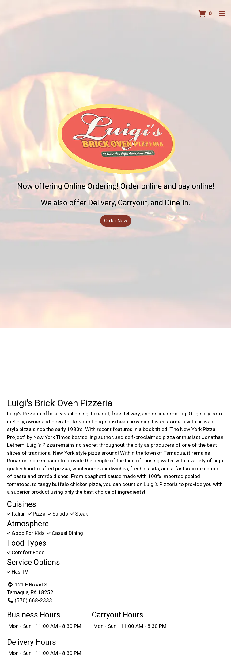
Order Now (115, 221)
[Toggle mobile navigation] (222, 14)
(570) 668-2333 (29, 600)
